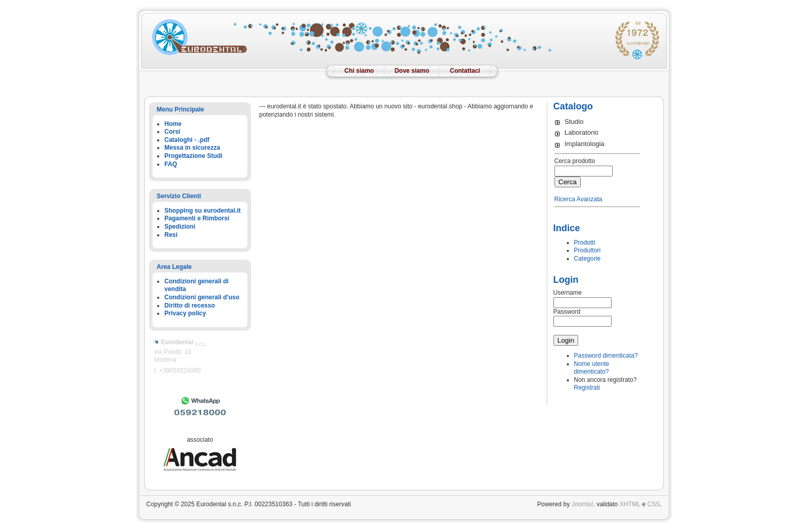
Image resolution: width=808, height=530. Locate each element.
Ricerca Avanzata (578, 199)
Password (567, 311)
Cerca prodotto (574, 161)
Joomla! (582, 504)
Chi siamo (359, 70)
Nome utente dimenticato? (592, 368)
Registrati (587, 387)
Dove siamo (412, 70)
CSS (653, 504)
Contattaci (465, 70)
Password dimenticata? (606, 355)
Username (567, 292)
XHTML (629, 504)
